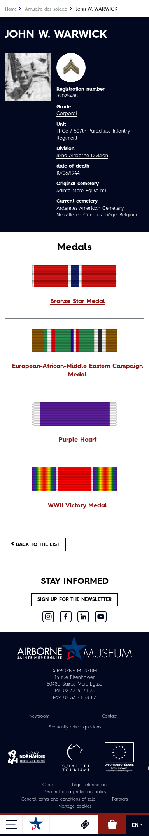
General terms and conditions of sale (58, 799)
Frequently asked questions (75, 727)
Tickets (84, 824)
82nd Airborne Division (82, 155)
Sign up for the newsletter (74, 599)
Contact (109, 716)
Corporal (66, 113)
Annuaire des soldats (46, 9)
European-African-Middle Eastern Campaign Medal (77, 370)
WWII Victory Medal (77, 506)
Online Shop (112, 824)
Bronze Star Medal (77, 302)
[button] (74, 302)
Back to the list (35, 544)
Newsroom (39, 716)
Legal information (89, 785)
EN (137, 825)
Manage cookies (74, 806)
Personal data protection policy (74, 792)
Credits (48, 785)
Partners (120, 799)
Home (11, 9)
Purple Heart (77, 440)
